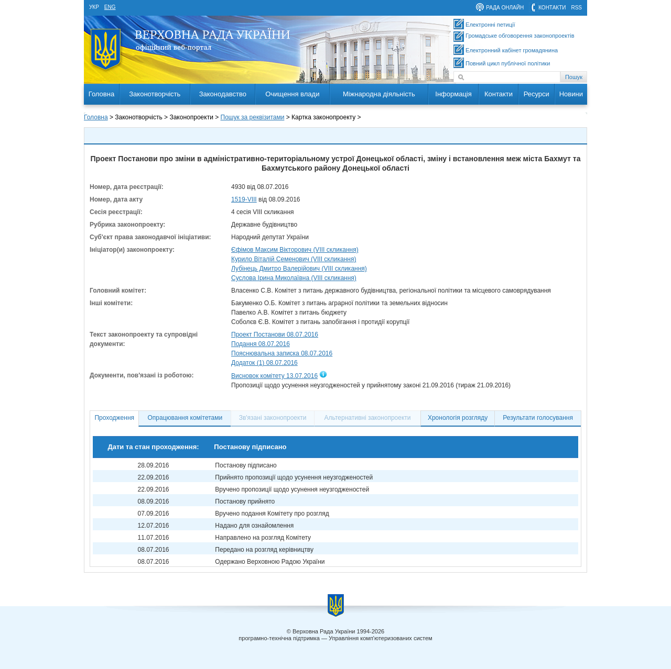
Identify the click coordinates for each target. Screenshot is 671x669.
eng (110, 7)
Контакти (498, 94)
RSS (576, 7)
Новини (571, 94)
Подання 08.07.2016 (260, 344)
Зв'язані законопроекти (273, 417)
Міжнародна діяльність (379, 94)
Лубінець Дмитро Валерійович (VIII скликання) (299, 268)
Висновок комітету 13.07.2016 (274, 376)
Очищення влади (292, 94)
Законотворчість (154, 94)
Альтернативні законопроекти (367, 417)
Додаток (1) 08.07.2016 (264, 362)
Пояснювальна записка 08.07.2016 (281, 353)
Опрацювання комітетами (185, 417)
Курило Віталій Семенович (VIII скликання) (293, 259)
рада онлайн (505, 7)
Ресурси (536, 94)
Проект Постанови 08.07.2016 (274, 334)
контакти (552, 7)
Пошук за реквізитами (253, 117)
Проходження (114, 417)
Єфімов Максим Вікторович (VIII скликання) (295, 249)
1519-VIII (244, 199)
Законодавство (222, 94)
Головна (101, 94)
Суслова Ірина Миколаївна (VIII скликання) (293, 278)
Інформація (453, 94)
